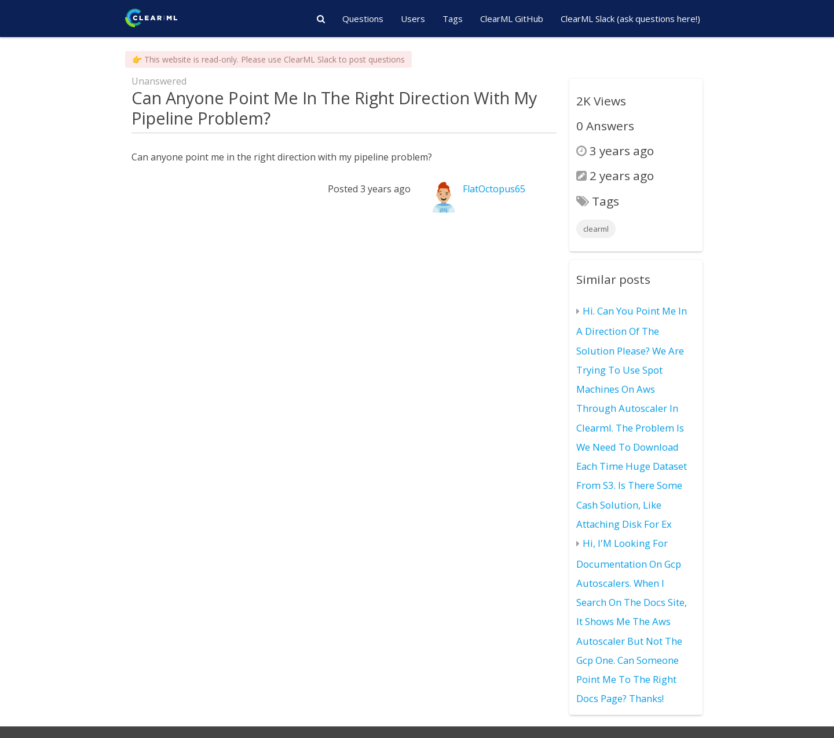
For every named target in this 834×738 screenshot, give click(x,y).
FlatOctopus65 (494, 188)
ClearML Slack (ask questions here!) (630, 18)
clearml (596, 229)
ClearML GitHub (511, 18)
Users (413, 18)
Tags (452, 18)
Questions (362, 18)
